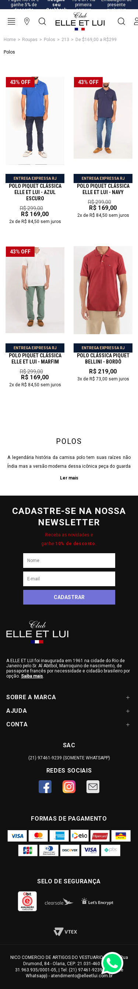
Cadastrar (69, 597)
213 (65, 39)
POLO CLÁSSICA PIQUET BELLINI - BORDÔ (103, 359)
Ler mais (69, 478)
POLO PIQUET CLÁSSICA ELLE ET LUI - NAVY (103, 189)
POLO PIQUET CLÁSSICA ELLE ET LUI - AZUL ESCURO (35, 192)
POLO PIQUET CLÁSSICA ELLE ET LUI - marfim (35, 359)
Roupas (30, 39)
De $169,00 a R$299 (96, 39)
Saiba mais (32, 676)
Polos (49, 39)
